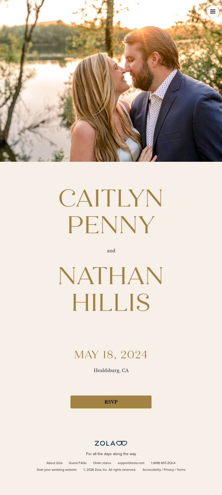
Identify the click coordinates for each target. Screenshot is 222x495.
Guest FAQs (78, 463)
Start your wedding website (57, 470)
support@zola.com (131, 463)
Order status (102, 463)
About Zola (54, 463)
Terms (181, 470)
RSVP (111, 402)
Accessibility (152, 470)
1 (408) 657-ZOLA (163, 463)
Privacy (169, 470)
